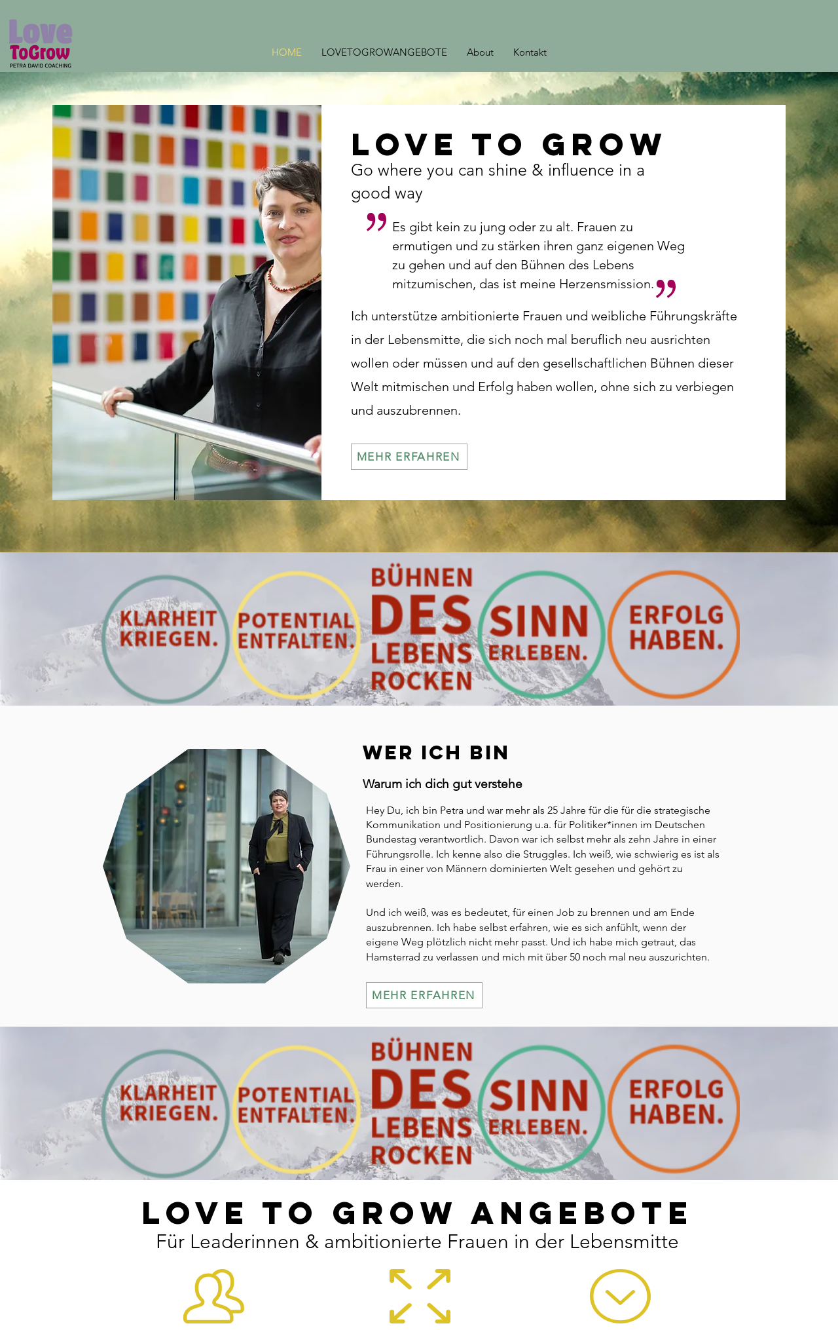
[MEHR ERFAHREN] (409, 457)
